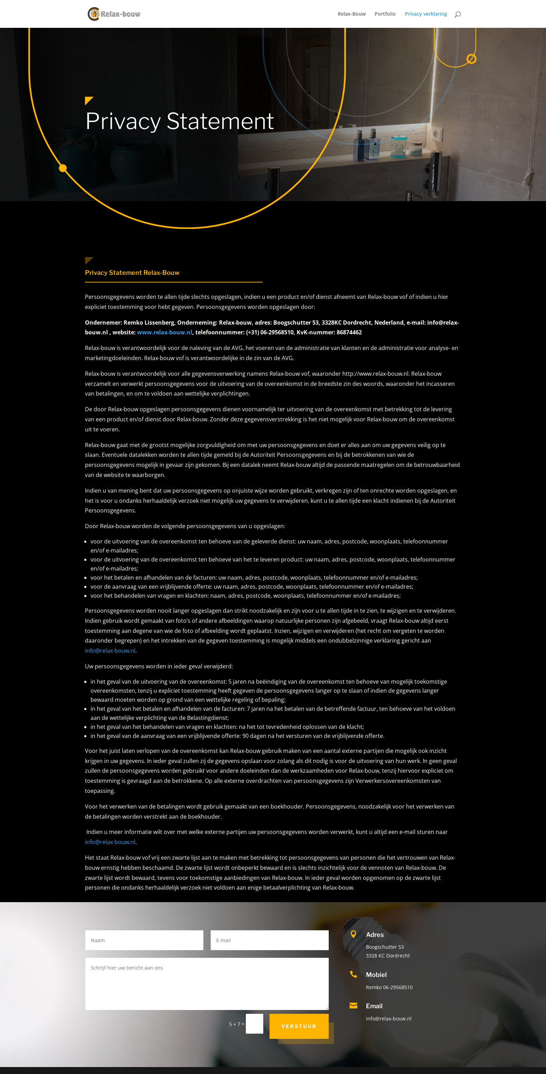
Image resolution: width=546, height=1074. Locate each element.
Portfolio (385, 14)
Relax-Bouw (352, 14)
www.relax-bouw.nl (164, 332)
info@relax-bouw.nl (110, 650)
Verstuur (299, 1026)
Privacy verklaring (426, 14)
